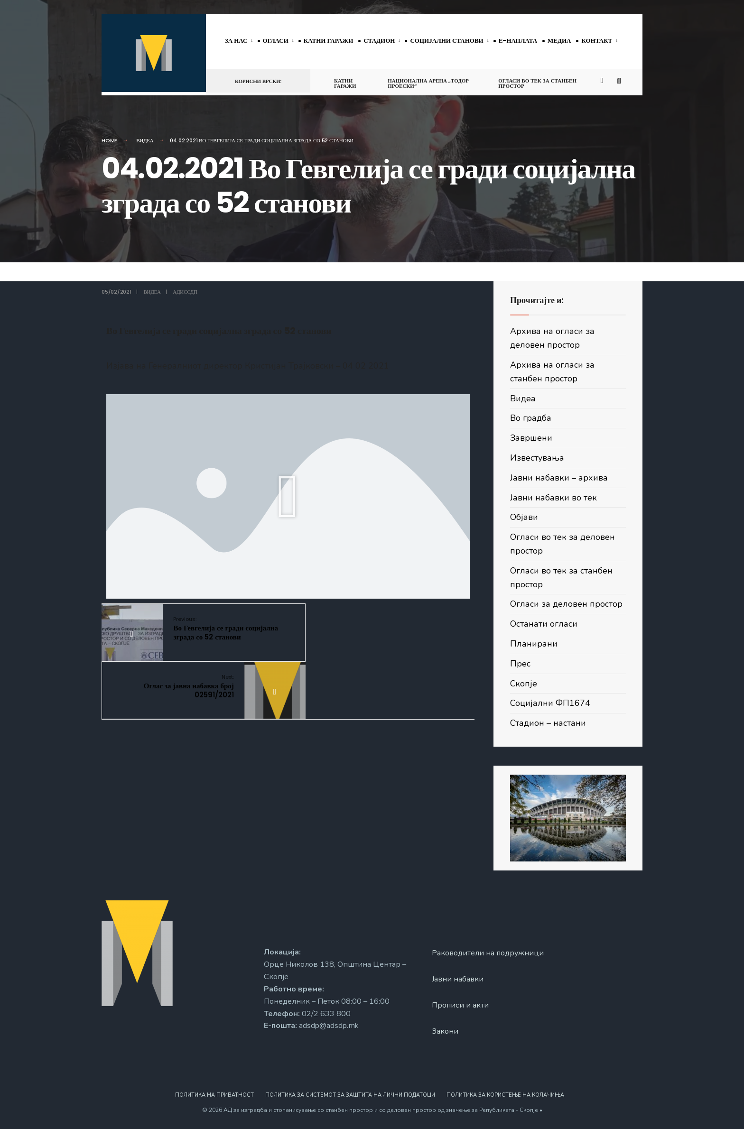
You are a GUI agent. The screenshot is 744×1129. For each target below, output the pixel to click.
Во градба (530, 418)
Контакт (596, 40)
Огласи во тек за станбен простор (537, 83)
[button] (288, 496)
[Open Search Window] (619, 80)
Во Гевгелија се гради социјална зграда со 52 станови (221, 628)
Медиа (559, 40)
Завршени (531, 438)
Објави (524, 517)
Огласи (275, 40)
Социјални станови (446, 40)
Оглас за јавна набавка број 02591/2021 (361, 628)
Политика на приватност (214, 1095)
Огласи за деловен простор (566, 604)
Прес (520, 663)
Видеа (144, 140)
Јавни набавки (458, 979)
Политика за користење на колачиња (505, 1095)
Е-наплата (518, 40)
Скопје (524, 683)
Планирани (534, 643)
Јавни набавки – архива (559, 477)
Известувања (537, 457)
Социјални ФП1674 (550, 703)
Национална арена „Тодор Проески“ (428, 83)
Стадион (379, 40)
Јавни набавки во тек (553, 497)
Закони (445, 1031)
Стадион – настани (548, 723)
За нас (236, 40)
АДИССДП (185, 292)
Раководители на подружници (488, 953)
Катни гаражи (328, 40)
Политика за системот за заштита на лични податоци (350, 1095)
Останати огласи (543, 623)
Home (109, 140)
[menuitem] (241, 41)
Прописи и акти (460, 1005)
